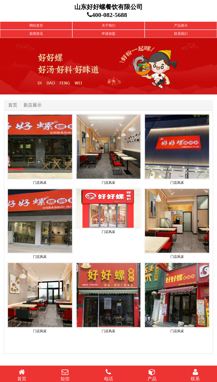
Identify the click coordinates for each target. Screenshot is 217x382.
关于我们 (108, 25)
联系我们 (181, 34)
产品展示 (181, 25)
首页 (12, 105)
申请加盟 (108, 34)
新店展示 (32, 105)
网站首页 (36, 25)
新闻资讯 (36, 34)
